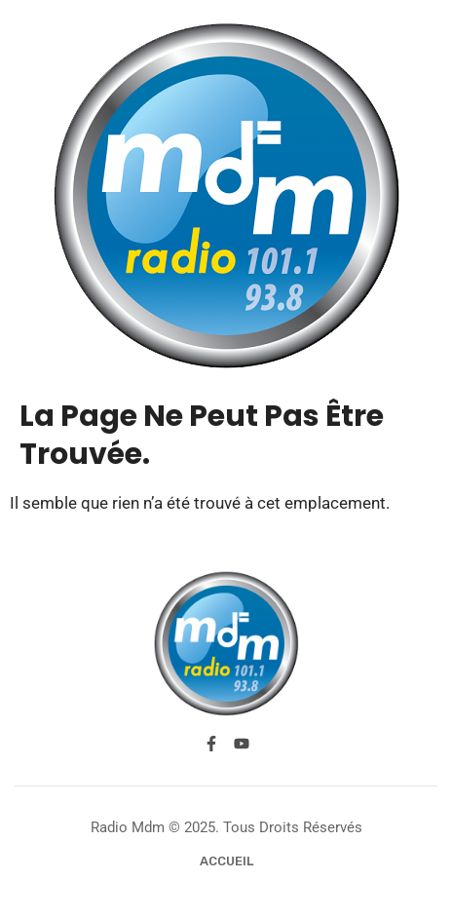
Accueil (226, 861)
